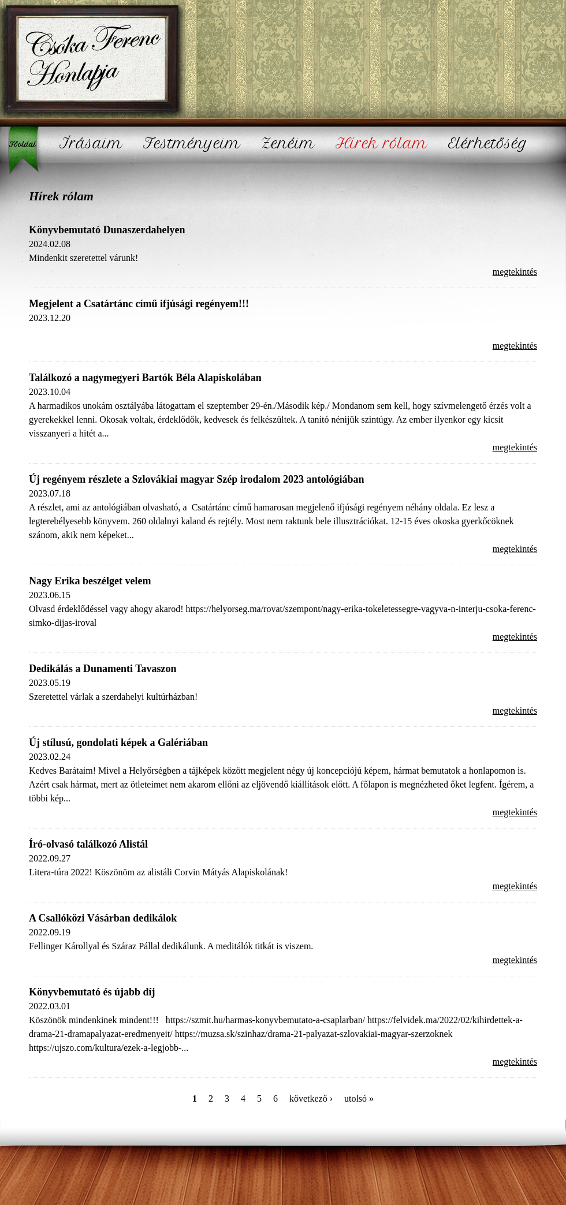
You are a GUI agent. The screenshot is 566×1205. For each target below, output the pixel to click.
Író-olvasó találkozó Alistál (88, 844)
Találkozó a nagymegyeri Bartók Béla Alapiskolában (145, 377)
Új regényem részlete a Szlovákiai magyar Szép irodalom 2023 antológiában (196, 479)
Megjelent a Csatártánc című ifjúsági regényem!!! (139, 303)
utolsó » (359, 1098)
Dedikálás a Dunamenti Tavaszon (103, 668)
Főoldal (25, 150)
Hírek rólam (381, 143)
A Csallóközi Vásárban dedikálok (103, 918)
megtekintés (515, 272)
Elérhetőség (488, 143)
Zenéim (288, 143)
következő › (311, 1098)
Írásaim (90, 143)
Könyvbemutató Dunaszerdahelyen (107, 230)
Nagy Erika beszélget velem (90, 581)
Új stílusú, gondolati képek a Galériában (118, 742)
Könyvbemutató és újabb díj (92, 992)
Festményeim (191, 143)
